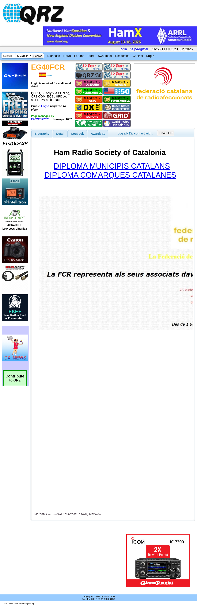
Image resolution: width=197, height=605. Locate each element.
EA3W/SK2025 (40, 119)
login (123, 49)
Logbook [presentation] (77, 133)
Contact (138, 56)
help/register (139, 49)
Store (90, 56)
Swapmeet (105, 56)
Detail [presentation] (60, 133)
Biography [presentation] (42, 133)
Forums (79, 56)
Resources (122, 56)
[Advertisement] (78, 560)
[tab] (42, 133)
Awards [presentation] (98, 133)
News (67, 56)
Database (53, 56)
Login (150, 56)
